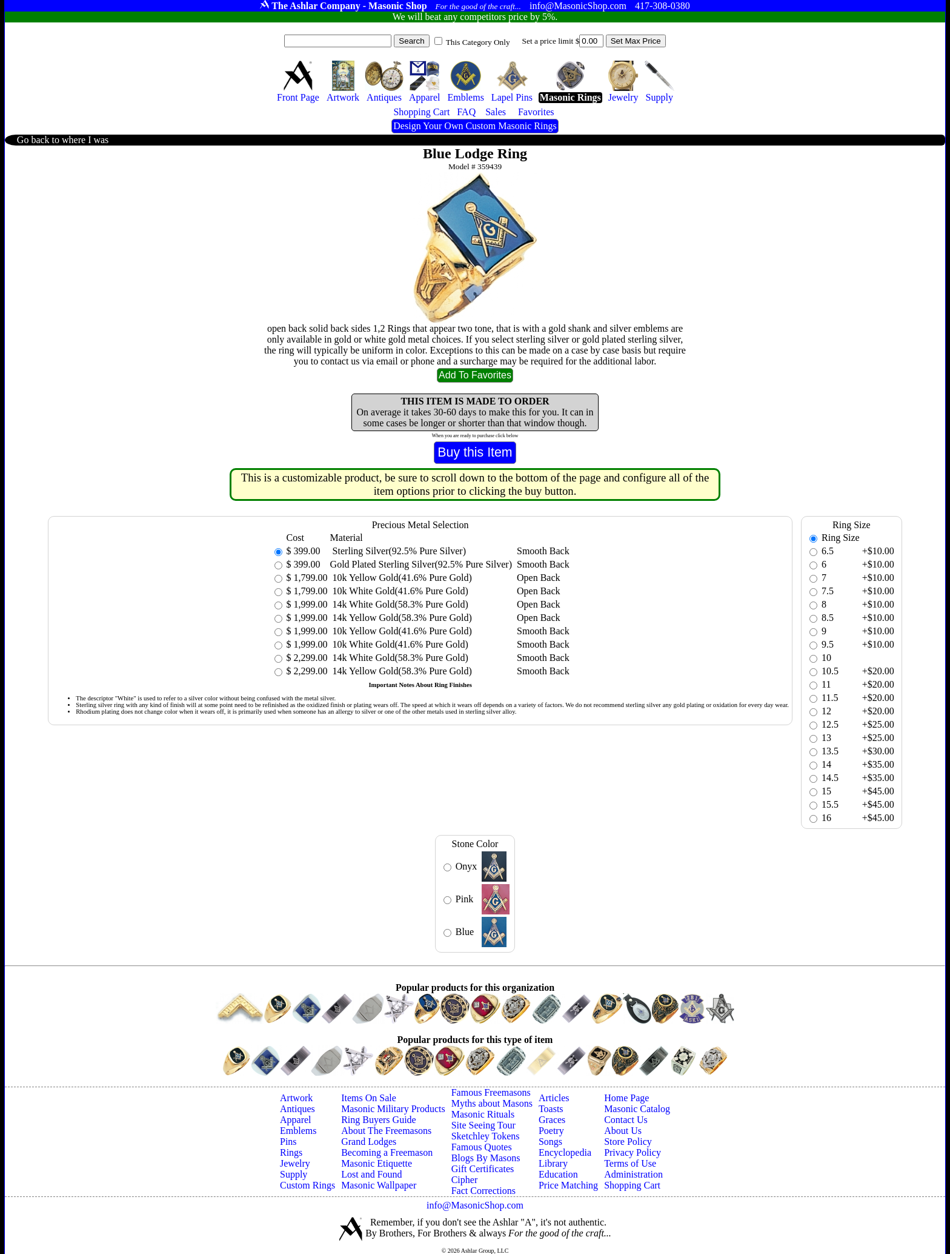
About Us (623, 1130)
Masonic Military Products (393, 1109)
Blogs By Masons (485, 1158)
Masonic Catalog (637, 1109)
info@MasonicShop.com (475, 1205)
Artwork (296, 1098)
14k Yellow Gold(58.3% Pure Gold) (401, 617)
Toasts (551, 1109)
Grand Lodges (368, 1141)
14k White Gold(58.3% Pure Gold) (399, 604)
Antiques (297, 1109)
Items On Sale (368, 1098)
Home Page (626, 1098)
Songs (550, 1141)
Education (558, 1174)
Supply (293, 1174)
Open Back (538, 577)
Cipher (464, 1180)
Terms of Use (630, 1163)
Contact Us (626, 1120)
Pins (288, 1141)
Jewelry (295, 1163)
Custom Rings (307, 1185)
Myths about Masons (492, 1103)
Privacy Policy (632, 1152)
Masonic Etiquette (376, 1163)
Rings (291, 1152)
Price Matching (568, 1185)
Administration (633, 1174)
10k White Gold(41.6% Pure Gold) (399, 591)
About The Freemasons (386, 1130)
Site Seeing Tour (483, 1125)
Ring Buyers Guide (378, 1120)
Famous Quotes (481, 1147)
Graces (552, 1120)
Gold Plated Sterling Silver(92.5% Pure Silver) (421, 564)
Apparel (295, 1120)
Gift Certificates (482, 1169)
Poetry (551, 1130)
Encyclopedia (565, 1152)
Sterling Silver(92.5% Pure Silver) (398, 551)
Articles (554, 1098)
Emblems (298, 1130)
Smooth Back (543, 551)
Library (553, 1163)
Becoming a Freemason (387, 1152)
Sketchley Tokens (485, 1136)
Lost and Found (371, 1174)
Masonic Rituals (482, 1114)
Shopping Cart (632, 1185)
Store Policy (628, 1141)
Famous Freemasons (491, 1092)
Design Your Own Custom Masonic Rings (474, 126)
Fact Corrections (483, 1190)
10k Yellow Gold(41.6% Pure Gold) (401, 577)
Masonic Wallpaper (378, 1185)
